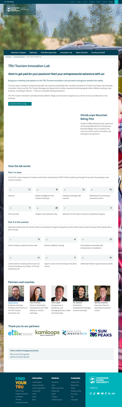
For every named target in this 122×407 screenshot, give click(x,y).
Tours (71, 397)
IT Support (53, 397)
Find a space (73, 394)
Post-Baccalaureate (48, 52)
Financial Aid (54, 382)
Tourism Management (19, 56)
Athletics (92, 2)
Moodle (52, 394)
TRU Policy (16, 399)
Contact (104, 2)
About (98, 2)
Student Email (54, 391)
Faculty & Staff (35, 391)
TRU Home (8, 56)
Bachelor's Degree (18, 52)
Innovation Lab (66, 52)
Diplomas (33, 52)
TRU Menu (9, 2)
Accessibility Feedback (19, 402)
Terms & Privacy (17, 391)
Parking (71, 388)
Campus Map (73, 400)
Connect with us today (18, 104)
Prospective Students (37, 385)
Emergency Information (20, 394)
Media (33, 400)
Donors (33, 397)
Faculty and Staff (98, 52)
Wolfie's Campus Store (57, 388)
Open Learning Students (38, 388)
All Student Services (56, 400)
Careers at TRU (74, 382)
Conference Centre (75, 391)
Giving (111, 2)
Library (79, 2)
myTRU (72, 2)
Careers (85, 2)
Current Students (36, 382)
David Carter (13, 303)
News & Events (82, 52)
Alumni (33, 394)
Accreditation (17, 397)
